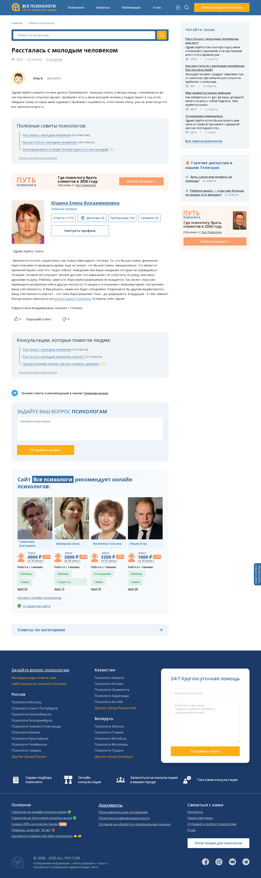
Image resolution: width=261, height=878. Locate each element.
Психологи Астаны (109, 683)
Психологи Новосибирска (31, 714)
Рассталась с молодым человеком (47, 135)
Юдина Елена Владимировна (85, 203)
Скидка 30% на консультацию (35, 824)
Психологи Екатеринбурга (32, 720)
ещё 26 (133, 589)
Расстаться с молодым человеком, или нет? (54, 357)
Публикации (131, 7)
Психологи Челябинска (29, 744)
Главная (17, 23)
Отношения (54, 59)
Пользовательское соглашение (123, 812)
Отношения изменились (204, 116)
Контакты (195, 812)
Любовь (26, 574)
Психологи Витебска (110, 738)
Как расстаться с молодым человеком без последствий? (214, 68)
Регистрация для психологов (218, 843)
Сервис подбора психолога (39, 779)
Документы (111, 805)
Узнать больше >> (141, 181)
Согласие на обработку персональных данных (134, 824)
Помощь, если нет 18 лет (31, 830)
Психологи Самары (26, 750)
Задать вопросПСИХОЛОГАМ (257, 574)
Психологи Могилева (111, 744)
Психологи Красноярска (30, 738)
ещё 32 (22, 589)
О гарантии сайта (36, 606)
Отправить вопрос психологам (211, 824)
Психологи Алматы (109, 678)
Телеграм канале (95, 393)
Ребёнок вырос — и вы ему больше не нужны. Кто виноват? (214, 193)
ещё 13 (59, 589)
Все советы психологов (203, 141)
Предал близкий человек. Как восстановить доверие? (61, 364)
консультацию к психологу (72, 299)
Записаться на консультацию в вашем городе (154, 779)
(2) (95, 218)
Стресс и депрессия (64, 582)
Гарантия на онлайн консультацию (39, 812)
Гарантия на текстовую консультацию (42, 818)
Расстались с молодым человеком (47, 349)
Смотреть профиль (80, 230)
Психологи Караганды (112, 696)
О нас (157, 7)
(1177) (63, 218)
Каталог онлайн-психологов (39, 598)
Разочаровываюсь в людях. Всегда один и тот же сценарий (65, 149)
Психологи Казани (26, 732)
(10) (122, 218)
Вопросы (103, 7)
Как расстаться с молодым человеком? (50, 142)
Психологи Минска (109, 726)
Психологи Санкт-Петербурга (35, 708)
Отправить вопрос (205, 751)
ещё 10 (96, 589)
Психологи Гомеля (109, 732)
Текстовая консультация (217, 780)
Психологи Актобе (109, 702)
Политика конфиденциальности (124, 818)
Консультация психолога (222, 7)
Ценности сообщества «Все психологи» (42, 836)
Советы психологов (41, 23)
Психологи (76, 7)
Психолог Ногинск (64, 209)
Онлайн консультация (89, 779)
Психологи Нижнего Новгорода (36, 726)
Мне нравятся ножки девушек (208, 93)
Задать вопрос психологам (38, 158)
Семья (24, 582)
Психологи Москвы (26, 702)
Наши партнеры (200, 818)
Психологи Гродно (109, 750)
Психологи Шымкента (112, 689)
